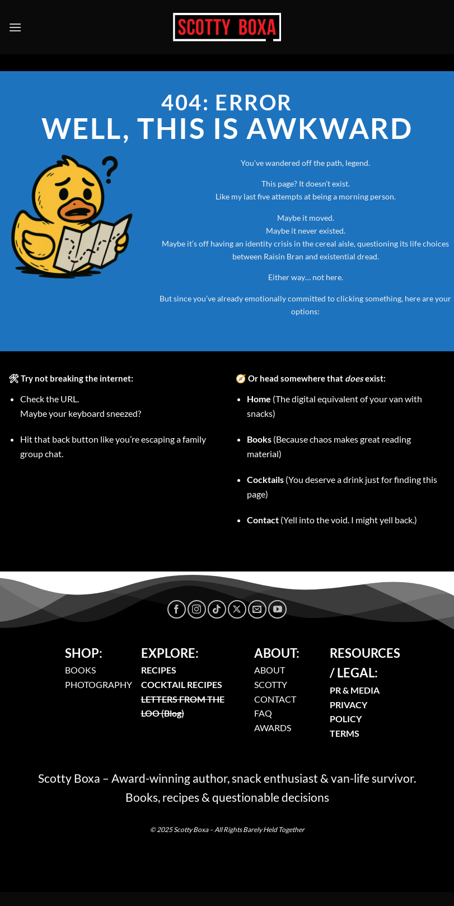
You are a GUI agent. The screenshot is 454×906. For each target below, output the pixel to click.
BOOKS (80, 670)
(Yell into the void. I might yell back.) (332, 519)
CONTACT (275, 699)
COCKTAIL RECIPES (181, 684)
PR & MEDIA (355, 690)
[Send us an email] (257, 609)
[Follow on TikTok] (217, 609)
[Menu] (15, 27)
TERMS (344, 733)
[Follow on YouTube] (277, 609)
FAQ (263, 713)
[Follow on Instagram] (197, 609)
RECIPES (158, 670)
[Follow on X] (237, 609)
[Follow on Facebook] (176, 609)
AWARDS (272, 727)
